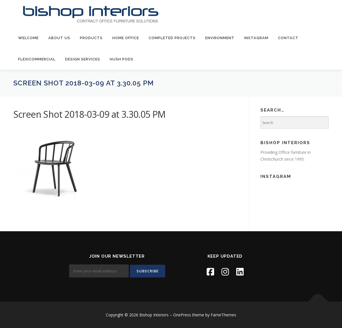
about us (59, 38)
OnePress (182, 315)
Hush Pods (121, 59)
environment (220, 38)
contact (288, 38)
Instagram (256, 38)
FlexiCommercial (36, 59)
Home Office (125, 38)
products (91, 38)
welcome (28, 38)
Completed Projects (172, 38)
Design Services (82, 59)
